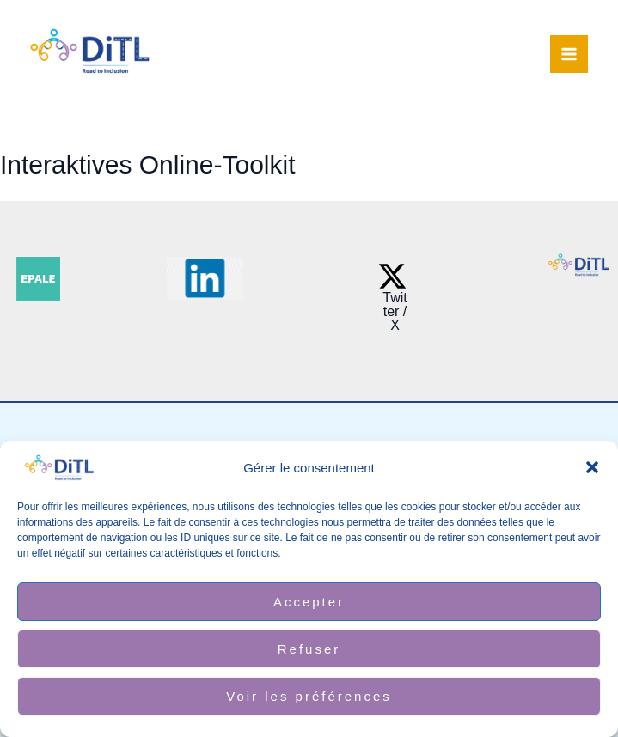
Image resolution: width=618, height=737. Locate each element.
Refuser (309, 649)
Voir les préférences (309, 696)
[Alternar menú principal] (569, 54)
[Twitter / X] (392, 296)
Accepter (309, 601)
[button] (592, 467)
